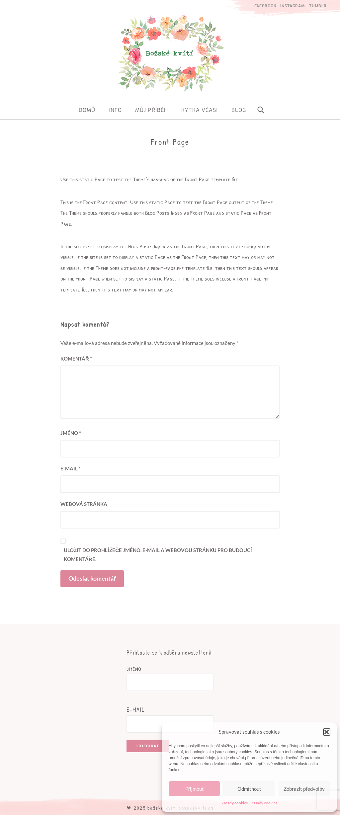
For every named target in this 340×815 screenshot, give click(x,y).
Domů (87, 110)
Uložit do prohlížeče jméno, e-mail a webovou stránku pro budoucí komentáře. (158, 554)
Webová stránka (83, 504)
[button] (326, 732)
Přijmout (194, 789)
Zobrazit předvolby (304, 789)
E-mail (70, 468)
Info (115, 110)
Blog (238, 110)
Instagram (292, 6)
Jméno (70, 433)
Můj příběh (151, 110)
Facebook (265, 6)
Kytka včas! (199, 110)
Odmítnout (249, 789)
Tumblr (318, 6)
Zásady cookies (234, 802)
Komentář (76, 359)
